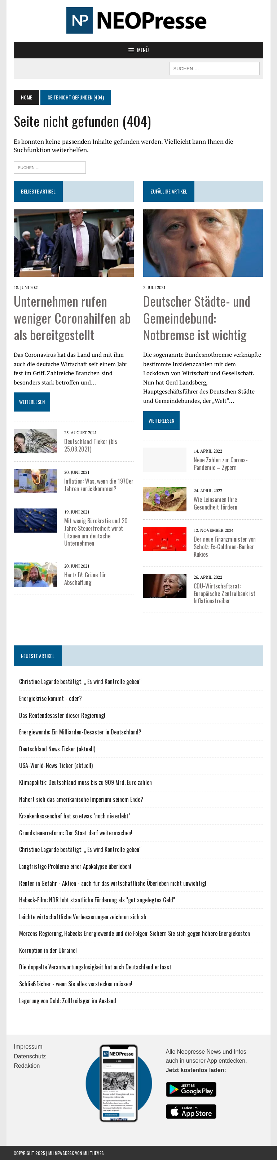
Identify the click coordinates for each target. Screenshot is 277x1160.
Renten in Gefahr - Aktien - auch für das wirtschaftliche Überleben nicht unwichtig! (112, 883)
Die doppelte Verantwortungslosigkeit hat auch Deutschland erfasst (95, 967)
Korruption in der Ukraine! (48, 950)
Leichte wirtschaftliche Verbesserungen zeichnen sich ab (82, 916)
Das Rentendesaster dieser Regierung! (62, 715)
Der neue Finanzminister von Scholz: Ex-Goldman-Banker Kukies (225, 547)
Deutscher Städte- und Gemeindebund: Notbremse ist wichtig (196, 317)
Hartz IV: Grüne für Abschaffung (85, 578)
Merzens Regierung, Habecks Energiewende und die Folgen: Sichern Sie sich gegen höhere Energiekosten (134, 933)
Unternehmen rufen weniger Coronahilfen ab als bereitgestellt (72, 317)
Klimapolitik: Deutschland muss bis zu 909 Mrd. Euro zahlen (85, 782)
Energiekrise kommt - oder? (50, 698)
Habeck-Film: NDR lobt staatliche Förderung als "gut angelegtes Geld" (97, 899)
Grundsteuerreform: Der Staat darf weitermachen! (75, 832)
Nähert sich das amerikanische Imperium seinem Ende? (81, 799)
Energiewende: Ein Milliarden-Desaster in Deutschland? (80, 732)
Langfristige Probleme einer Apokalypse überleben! (75, 866)
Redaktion (27, 1066)
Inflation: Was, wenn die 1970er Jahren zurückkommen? (98, 485)
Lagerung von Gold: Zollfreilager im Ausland (67, 1000)
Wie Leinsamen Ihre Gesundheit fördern (215, 503)
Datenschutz (30, 1056)
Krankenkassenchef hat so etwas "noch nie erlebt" (74, 816)
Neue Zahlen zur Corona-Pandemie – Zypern (221, 463)
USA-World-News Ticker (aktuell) (56, 765)
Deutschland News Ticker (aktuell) (57, 749)
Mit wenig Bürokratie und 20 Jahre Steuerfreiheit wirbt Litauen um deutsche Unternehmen (96, 531)
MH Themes (93, 1153)
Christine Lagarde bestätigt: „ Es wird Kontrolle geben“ (80, 681)
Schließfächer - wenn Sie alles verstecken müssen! (75, 983)
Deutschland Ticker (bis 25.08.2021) (90, 445)
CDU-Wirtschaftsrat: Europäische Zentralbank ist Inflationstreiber (224, 593)
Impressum (28, 1047)
